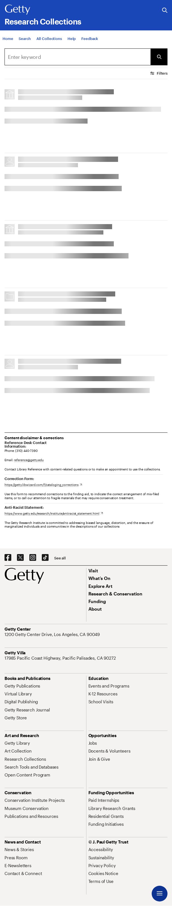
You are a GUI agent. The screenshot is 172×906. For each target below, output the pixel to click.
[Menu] (159, 893)
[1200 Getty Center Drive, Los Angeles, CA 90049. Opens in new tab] (53, 634)
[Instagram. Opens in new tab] (32, 557)
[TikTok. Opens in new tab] (45, 557)
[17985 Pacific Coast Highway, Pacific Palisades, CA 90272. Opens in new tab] (61, 658)
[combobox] (78, 56)
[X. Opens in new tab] (20, 557)
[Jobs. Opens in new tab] (92, 743)
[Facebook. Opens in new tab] (8, 557)
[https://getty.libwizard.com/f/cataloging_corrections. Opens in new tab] (43, 485)
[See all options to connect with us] (60, 558)
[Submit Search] (159, 56)
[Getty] (18, 10)
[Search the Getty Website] (164, 11)
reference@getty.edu (29, 460)
